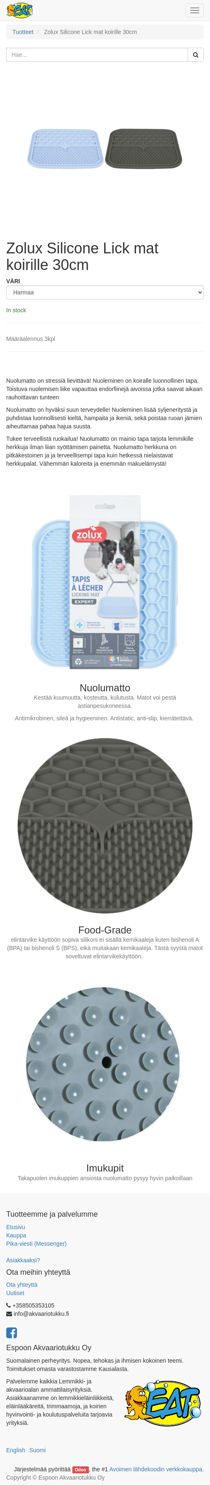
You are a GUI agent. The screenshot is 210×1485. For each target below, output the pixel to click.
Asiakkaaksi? (23, 1260)
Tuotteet (22, 32)
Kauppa (16, 1235)
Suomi (37, 1450)
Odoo (80, 1469)
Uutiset (15, 1293)
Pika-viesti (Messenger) (36, 1243)
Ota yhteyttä (21, 1284)
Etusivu (15, 1227)
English (15, 1450)
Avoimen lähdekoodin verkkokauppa (155, 1469)
